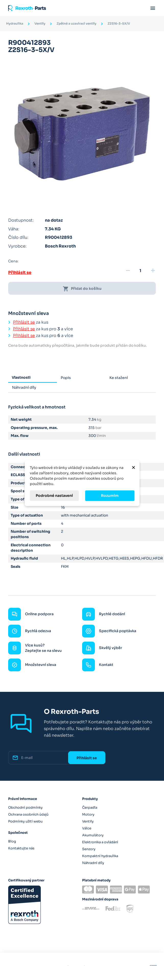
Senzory (88, 849)
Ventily (88, 821)
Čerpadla (89, 807)
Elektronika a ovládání (100, 842)
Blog (12, 841)
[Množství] (140, 270)
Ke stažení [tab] (118, 377)
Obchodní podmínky (25, 807)
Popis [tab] (66, 377)
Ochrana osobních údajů (28, 814)
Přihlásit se (19, 272)
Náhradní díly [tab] (24, 387)
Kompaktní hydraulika (100, 856)
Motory (88, 814)
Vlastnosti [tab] (21, 377)
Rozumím (110, 495)
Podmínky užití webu (25, 821)
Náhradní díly (93, 863)
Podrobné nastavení (54, 495)
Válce (86, 828)
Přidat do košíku (82, 289)
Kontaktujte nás (21, 848)
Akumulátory (93, 835)
